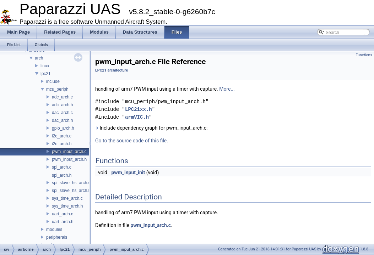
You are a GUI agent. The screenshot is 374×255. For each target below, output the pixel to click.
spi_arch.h (61, 175)
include (53, 81)
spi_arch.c (61, 167)
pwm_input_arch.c (69, 151)
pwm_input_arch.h (69, 159)
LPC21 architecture (111, 70)
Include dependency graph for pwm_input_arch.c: (151, 128)
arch (39, 58)
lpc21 (45, 73)
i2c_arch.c (61, 136)
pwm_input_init (128, 172)
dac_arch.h (62, 120)
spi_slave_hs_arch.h (71, 190)
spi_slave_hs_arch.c (71, 182)
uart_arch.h (63, 221)
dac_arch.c (62, 112)
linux (44, 65)
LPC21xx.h (138, 109)
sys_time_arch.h (67, 206)
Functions (364, 55)
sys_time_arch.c (67, 198)
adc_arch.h (62, 104)
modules (54, 229)
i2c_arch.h (61, 143)
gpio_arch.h (63, 128)
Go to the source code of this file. (131, 140)
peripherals (56, 237)
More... (226, 89)
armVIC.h (137, 117)
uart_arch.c (62, 213)
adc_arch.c (62, 97)
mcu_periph (57, 89)
